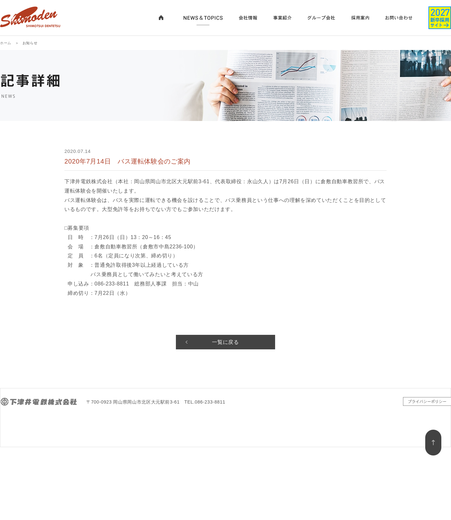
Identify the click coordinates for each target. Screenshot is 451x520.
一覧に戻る (225, 342)
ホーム (5, 43)
